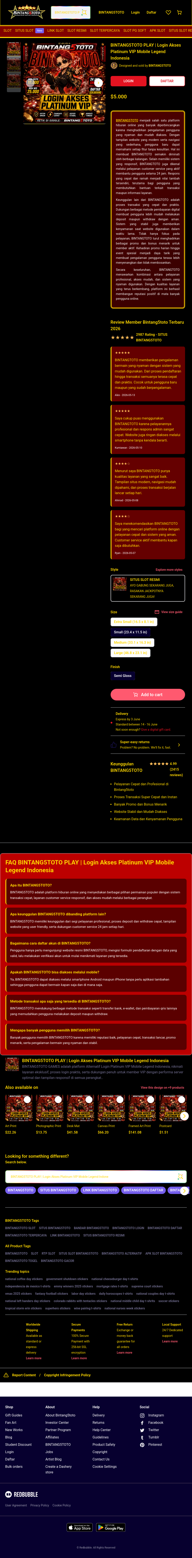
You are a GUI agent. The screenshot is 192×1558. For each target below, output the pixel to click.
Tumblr (149, 1437)
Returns (99, 1423)
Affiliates (52, 1437)
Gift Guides (13, 1415)
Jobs (49, 1452)
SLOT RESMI (76, 30)
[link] (20, 1190)
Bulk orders (14, 1467)
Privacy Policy (39, 1505)
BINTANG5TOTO (127, 120)
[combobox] (70, 12)
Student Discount (18, 1445)
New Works (14, 1430)
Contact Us (101, 1459)
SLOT (7, 30)
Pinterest (151, 1445)
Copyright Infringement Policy (67, 1375)
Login (9, 1452)
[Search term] (84, 12)
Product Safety (104, 1445)
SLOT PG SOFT (134, 30)
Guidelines (101, 1437)
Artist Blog (53, 1459)
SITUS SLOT (29, 30)
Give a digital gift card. (156, 729)
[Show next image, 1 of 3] (98, 83)
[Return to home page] (26, 12)
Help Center (102, 1430)
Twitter (149, 1430)
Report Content (24, 1375)
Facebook (151, 1423)
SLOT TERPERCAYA (105, 30)
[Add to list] (27, 1099)
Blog (8, 1437)
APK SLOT (158, 30)
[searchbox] (96, 1177)
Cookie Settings (105, 1467)
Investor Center (57, 1423)
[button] (14, 49)
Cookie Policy (62, 1505)
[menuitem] (7, 30)
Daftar (10, 1459)
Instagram (152, 1415)
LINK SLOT (55, 30)
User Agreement (16, 1505)
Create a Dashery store (58, 1469)
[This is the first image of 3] (30, 83)
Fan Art (10, 1423)
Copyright (100, 1452)
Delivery (99, 1415)
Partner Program (58, 1430)
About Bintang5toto (60, 1415)
